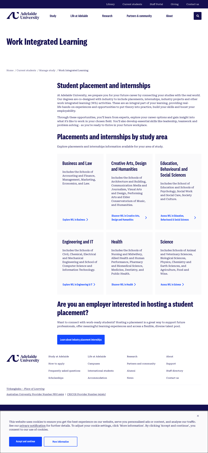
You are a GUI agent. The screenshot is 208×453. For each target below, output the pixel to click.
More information (60, 441)
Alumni (131, 370)
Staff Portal (156, 4)
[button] (198, 416)
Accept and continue (25, 441)
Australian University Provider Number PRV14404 (35, 394)
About (169, 356)
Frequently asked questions (64, 370)
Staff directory (174, 370)
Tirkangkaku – (25, 388)
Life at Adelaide (97, 356)
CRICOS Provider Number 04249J (86, 394)
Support (171, 363)
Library (110, 4)
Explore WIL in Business (74, 219)
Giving (175, 4)
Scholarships (55, 378)
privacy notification (33, 425)
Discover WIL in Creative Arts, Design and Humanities (126, 217)
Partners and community (141, 363)
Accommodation (97, 378)
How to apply (56, 363)
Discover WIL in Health (122, 284)
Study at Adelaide (58, 356)
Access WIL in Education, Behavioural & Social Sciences (175, 217)
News (130, 378)
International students (101, 370)
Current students (132, 4)
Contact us (192, 4)
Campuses (94, 363)
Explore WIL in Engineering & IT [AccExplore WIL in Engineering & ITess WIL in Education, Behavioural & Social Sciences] (77, 284)
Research (132, 356)
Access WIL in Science (171, 284)
